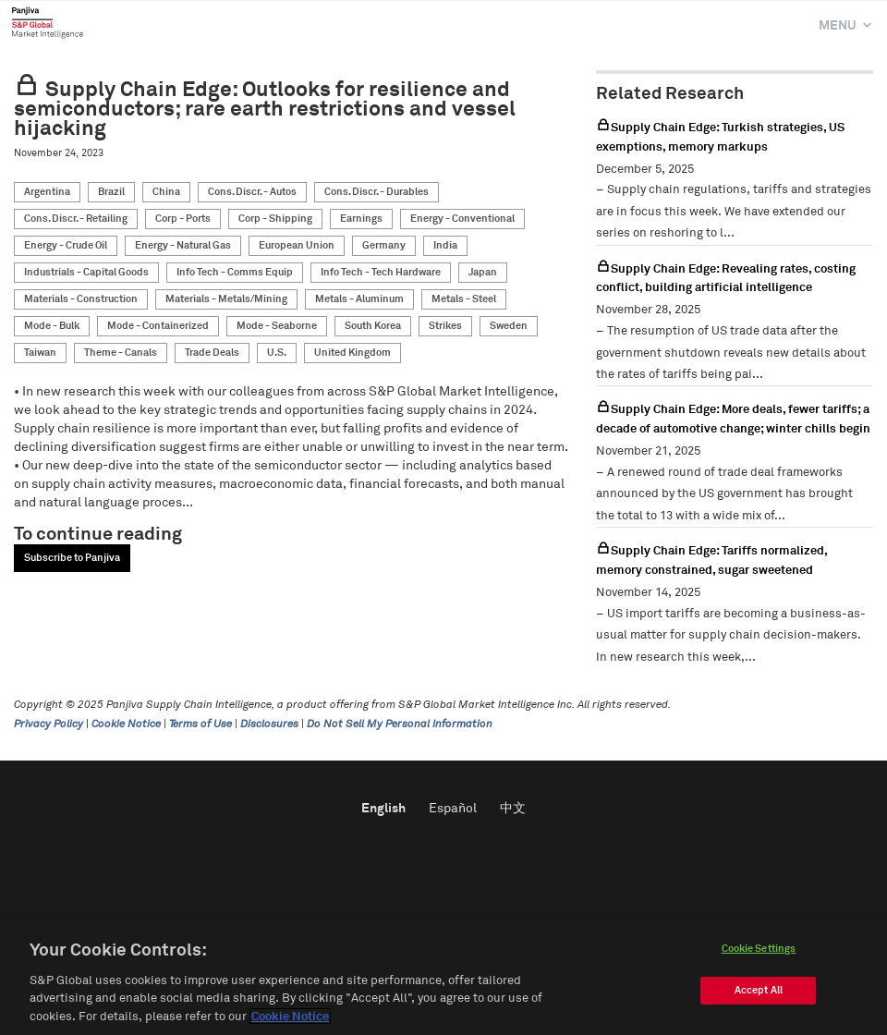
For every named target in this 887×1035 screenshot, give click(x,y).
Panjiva (47, 22)
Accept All (759, 996)
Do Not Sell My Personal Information (399, 724)
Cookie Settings (759, 954)
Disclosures (269, 724)
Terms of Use (200, 724)
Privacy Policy (48, 724)
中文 (513, 808)
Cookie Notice (126, 724)
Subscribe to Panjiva (72, 558)
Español (453, 808)
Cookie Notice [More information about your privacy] (290, 1023)
